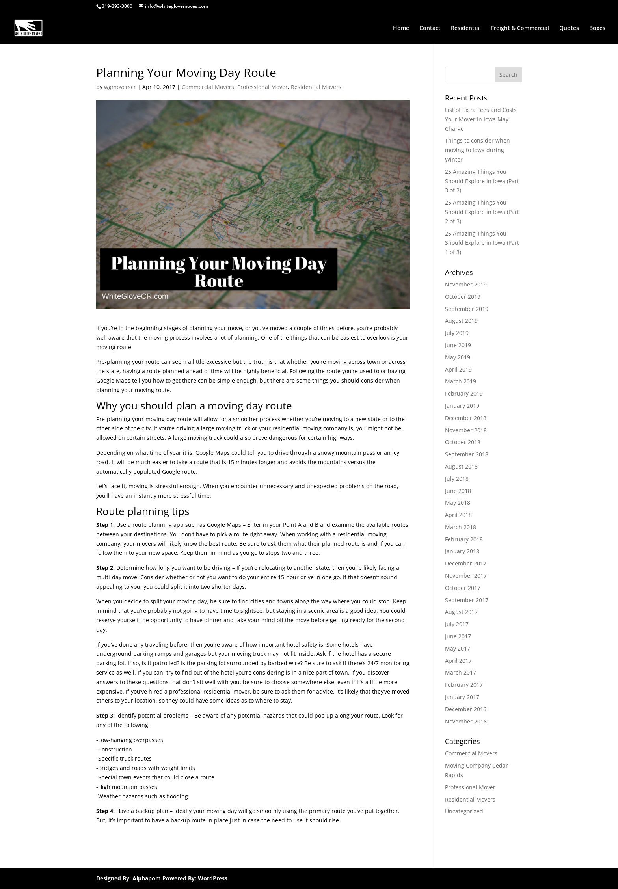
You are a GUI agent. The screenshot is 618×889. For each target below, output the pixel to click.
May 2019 (457, 357)
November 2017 (466, 575)
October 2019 (462, 296)
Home (401, 28)
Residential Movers (316, 87)
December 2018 (465, 418)
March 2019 (460, 381)
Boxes (597, 28)
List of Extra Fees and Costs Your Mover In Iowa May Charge (481, 119)
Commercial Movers (208, 87)
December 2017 (465, 563)
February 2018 (464, 539)
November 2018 (466, 430)
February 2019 (464, 393)
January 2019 (462, 405)
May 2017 (457, 648)
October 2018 (462, 442)
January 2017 (462, 697)
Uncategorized (464, 811)
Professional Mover (262, 87)
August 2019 (461, 320)
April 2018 (458, 515)
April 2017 (458, 660)
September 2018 (466, 454)
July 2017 (457, 624)
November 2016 (466, 721)
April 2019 (458, 369)
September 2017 (466, 600)
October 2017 (462, 587)
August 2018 (461, 466)
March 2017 (460, 672)
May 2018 (457, 502)
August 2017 (461, 612)
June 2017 (458, 636)
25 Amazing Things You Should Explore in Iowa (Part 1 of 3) (482, 243)
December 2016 (465, 709)
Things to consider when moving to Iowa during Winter (477, 150)
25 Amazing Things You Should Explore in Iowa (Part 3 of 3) (482, 181)
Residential (466, 28)
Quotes (569, 28)
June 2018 (458, 491)
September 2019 (466, 308)
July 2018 (457, 478)
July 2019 (457, 333)
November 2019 (466, 284)
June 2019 (458, 345)
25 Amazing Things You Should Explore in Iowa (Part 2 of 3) (482, 212)
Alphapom (146, 878)
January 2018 (462, 551)
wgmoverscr (120, 87)
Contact (430, 28)
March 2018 (460, 527)
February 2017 (464, 684)
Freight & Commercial (520, 28)
